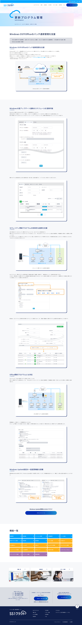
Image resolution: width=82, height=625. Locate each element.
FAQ (64, 4)
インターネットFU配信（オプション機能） (39, 57)
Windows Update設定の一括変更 (17, 41)
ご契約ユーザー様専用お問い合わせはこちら (41, 601)
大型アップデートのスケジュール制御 (31, 39)
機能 (41, 4)
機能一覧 (34, 612)
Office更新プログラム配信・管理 (59, 39)
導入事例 (50, 4)
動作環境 (60, 4)
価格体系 (45, 4)
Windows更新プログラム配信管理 (17, 39)
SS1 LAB (58, 610)
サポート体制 (55, 4)
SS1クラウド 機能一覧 (25, 24)
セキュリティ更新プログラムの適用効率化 (46, 39)
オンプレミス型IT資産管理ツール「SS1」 (63, 612)
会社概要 (71, 621)
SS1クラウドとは (36, 4)
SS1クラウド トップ (18, 24)
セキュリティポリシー (58, 621)
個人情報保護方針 (65, 621)
